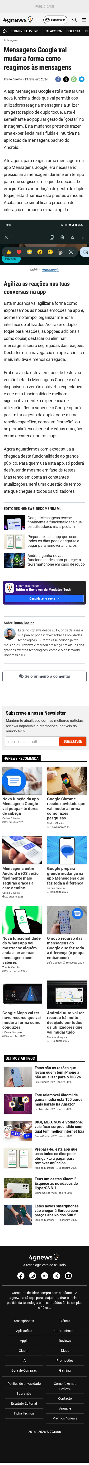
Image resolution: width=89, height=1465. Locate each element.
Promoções (64, 1360)
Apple (24, 1341)
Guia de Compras (24, 1370)
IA (24, 1360)
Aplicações (24, 1331)
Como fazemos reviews (65, 1386)
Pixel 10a (73, 31)
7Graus (55, 1432)
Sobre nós (24, 1393)
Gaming (65, 1370)
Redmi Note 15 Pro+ (25, 31)
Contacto (65, 1398)
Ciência (65, 1321)
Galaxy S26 (53, 31)
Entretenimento (65, 1331)
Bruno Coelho (13, 79)
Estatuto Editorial (24, 1403)
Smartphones (24, 1321)
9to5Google (50, 270)
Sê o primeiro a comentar (44, 676)
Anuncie (65, 1408)
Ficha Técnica (24, 1413)
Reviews (65, 1341)
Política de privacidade (24, 1384)
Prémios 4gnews (65, 1418)
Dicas (65, 1350)
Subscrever (72, 741)
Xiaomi (24, 1350)
